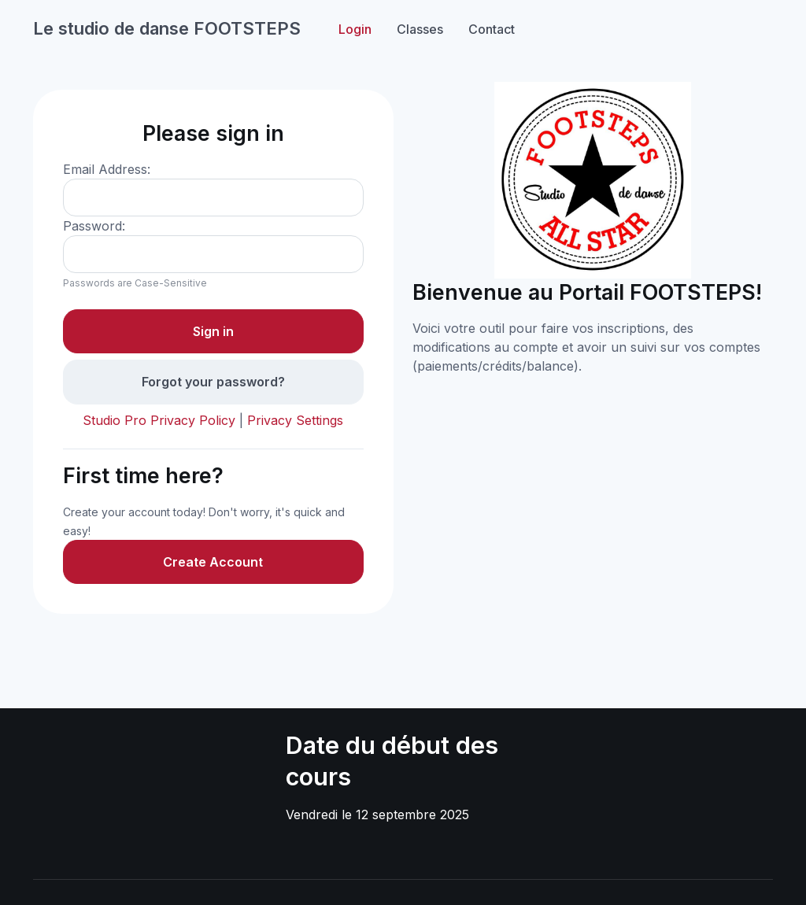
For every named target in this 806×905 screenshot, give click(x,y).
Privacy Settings (295, 420)
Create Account (213, 562)
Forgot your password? (213, 382)
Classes (420, 29)
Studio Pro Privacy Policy (159, 420)
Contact (491, 29)
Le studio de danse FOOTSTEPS (167, 28)
